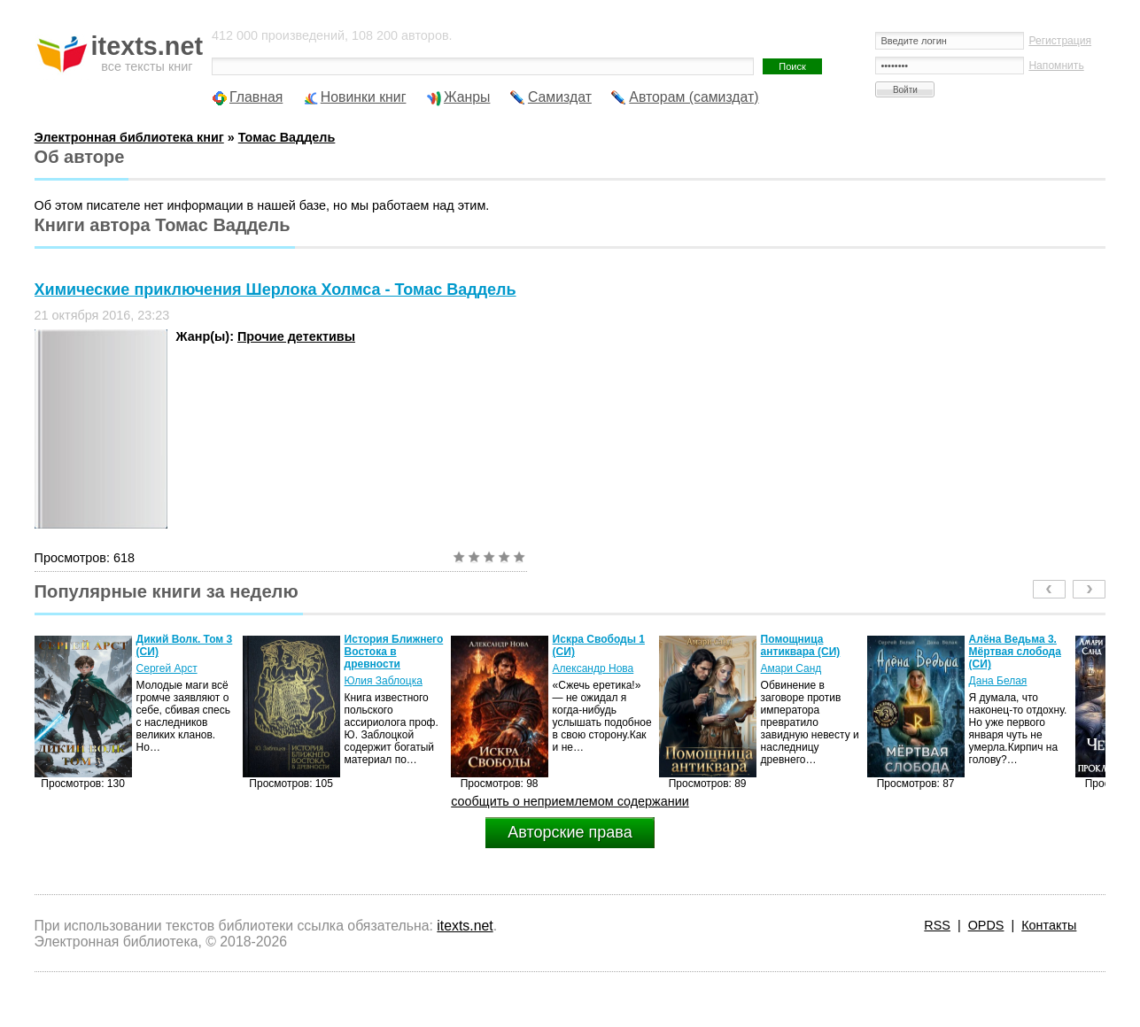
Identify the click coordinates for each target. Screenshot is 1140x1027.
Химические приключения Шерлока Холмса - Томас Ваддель (275, 289)
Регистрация (1059, 41)
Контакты (1048, 925)
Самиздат (560, 96)
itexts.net (464, 925)
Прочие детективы (296, 336)
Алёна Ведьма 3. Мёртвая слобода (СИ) (1015, 651)
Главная (256, 96)
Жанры (467, 96)
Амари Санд (791, 668)
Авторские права (570, 832)
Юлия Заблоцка (384, 681)
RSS (937, 925)
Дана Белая (998, 681)
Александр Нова (593, 668)
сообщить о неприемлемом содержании (570, 801)
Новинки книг (364, 96)
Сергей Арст (167, 668)
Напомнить (1055, 65)
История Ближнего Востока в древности (394, 651)
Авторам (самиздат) (693, 96)
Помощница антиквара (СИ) (801, 645)
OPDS (986, 925)
